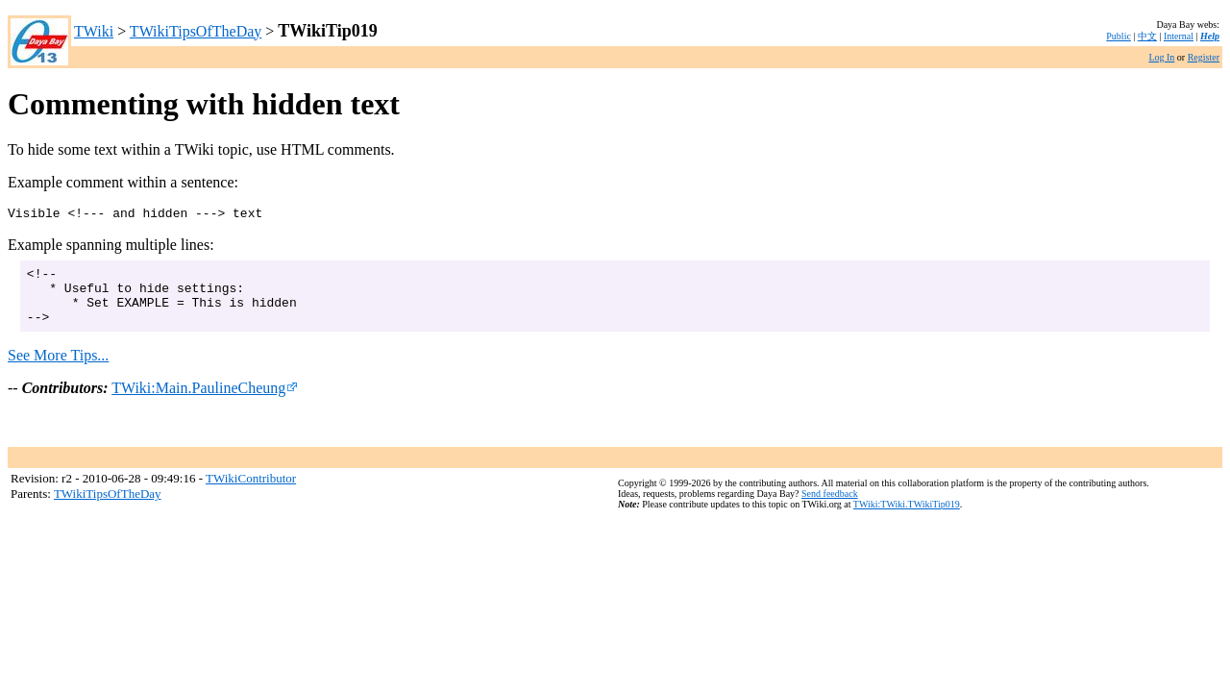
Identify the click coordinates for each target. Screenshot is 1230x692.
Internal (1178, 36)
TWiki (93, 31)
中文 (1147, 36)
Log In (1161, 57)
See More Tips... (58, 369)
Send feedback (829, 509)
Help (1209, 36)
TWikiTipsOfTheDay (195, 31)
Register (1203, 57)
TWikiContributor (251, 492)
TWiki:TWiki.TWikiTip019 (906, 519)
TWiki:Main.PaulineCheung (204, 402)
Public (1118, 36)
